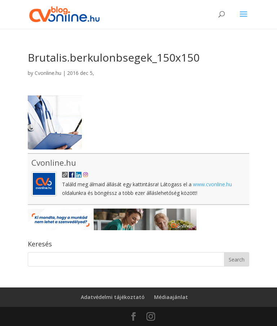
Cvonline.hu (48, 73)
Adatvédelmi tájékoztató (113, 297)
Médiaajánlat (171, 297)
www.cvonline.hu (212, 184)
